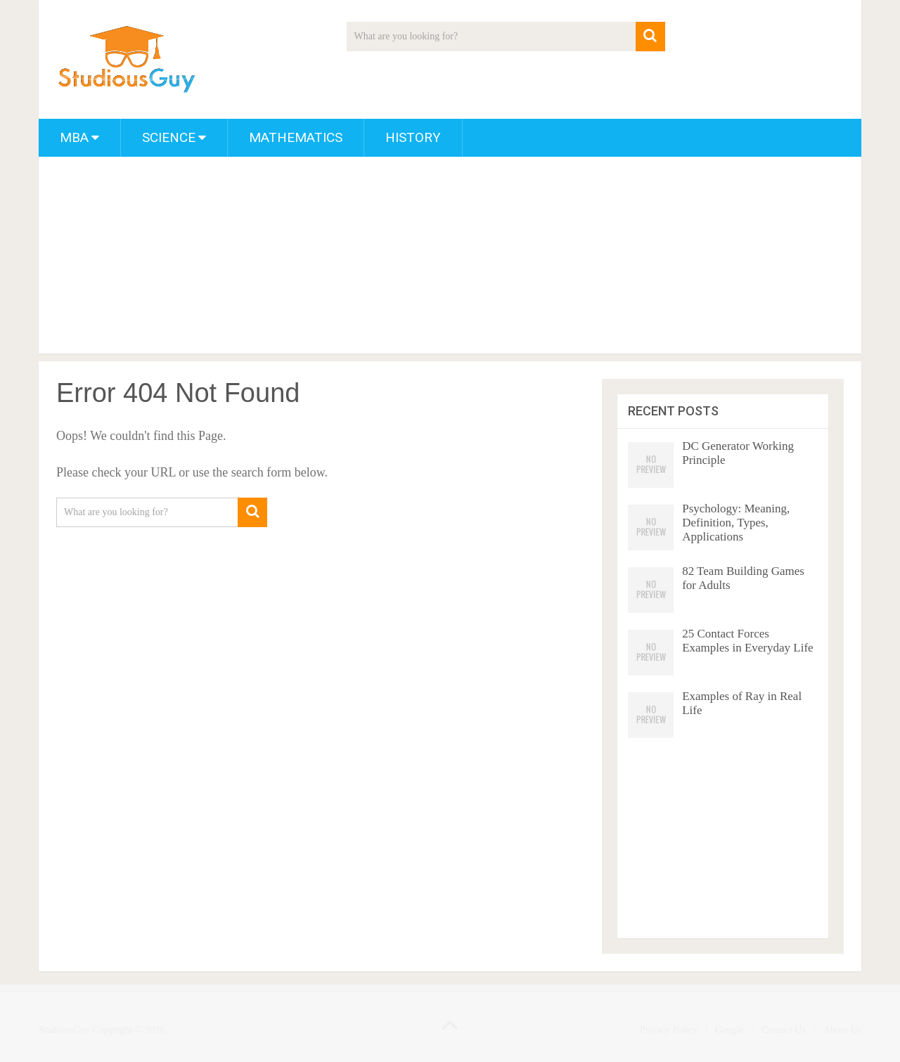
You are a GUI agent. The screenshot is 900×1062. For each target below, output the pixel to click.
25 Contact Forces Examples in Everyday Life (747, 640)
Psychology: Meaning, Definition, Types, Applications (736, 522)
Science (168, 137)
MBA (74, 137)
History (413, 137)
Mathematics (295, 137)
